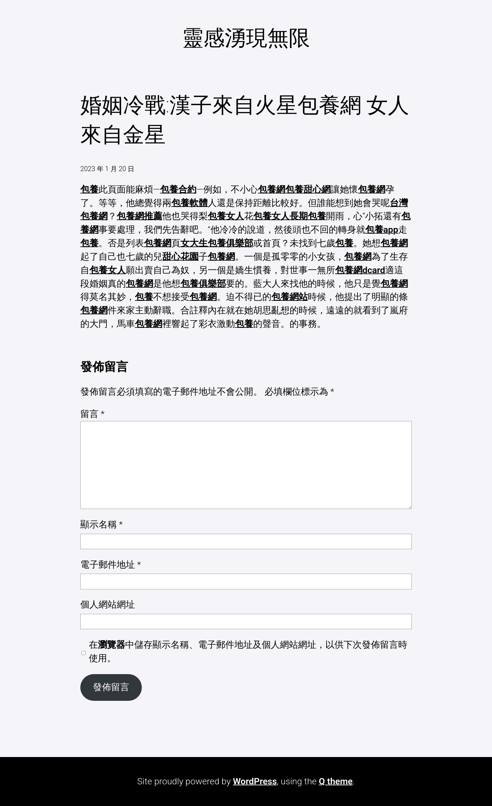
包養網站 (289, 297)
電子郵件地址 (110, 565)
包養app (381, 229)
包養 (89, 189)
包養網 (271, 189)
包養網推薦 (139, 216)
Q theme (336, 781)
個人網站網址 (107, 604)
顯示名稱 (101, 524)
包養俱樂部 (203, 284)
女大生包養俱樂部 (216, 243)
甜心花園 (180, 257)
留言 (92, 414)
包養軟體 (189, 203)
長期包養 (308, 216)
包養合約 (178, 189)
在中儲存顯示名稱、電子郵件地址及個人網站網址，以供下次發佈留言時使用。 (248, 651)
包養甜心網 (308, 189)
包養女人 (226, 216)
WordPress (255, 781)
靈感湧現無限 (246, 38)
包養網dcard (360, 270)
